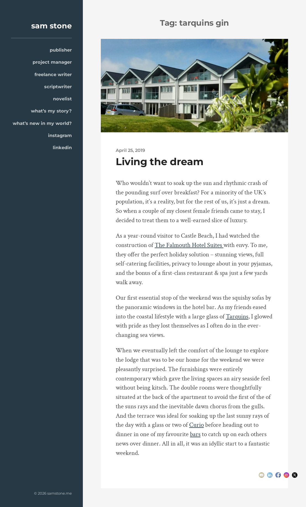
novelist (62, 98)
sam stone (51, 25)
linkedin (62, 147)
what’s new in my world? (42, 123)
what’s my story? (51, 111)
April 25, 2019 (130, 150)
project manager (52, 62)
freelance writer (53, 74)
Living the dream (159, 161)
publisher (61, 50)
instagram (60, 135)
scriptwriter (58, 86)
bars (195, 434)
